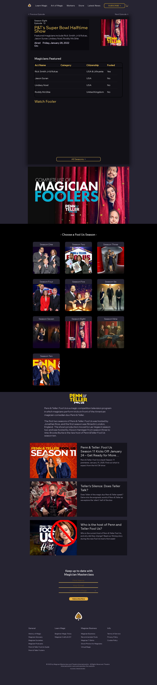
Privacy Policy (112, 637)
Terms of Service (113, 634)
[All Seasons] (78, 159)
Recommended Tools (89, 637)
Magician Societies (35, 640)
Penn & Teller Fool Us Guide (38, 647)
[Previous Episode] (36, 14)
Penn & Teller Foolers (36, 650)
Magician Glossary (35, 637)
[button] (43, 5)
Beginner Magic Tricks (63, 634)
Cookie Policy (112, 640)
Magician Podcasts (35, 644)
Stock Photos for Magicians (91, 644)
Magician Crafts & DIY (63, 637)
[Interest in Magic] (78, 591)
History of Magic (34, 634)
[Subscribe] (114, 5)
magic (74, 408)
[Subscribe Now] (78, 598)
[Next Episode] (121, 14)
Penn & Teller (77, 415)
